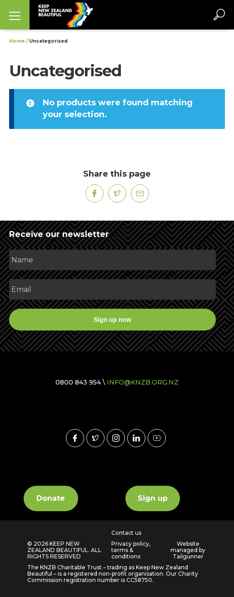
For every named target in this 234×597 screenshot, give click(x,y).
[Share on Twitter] (117, 193)
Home (17, 41)
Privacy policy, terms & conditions (130, 550)
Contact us (126, 533)
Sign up (153, 498)
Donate (50, 498)
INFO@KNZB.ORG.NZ (143, 382)
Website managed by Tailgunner (187, 550)
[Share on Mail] (140, 193)
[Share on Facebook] (94, 193)
